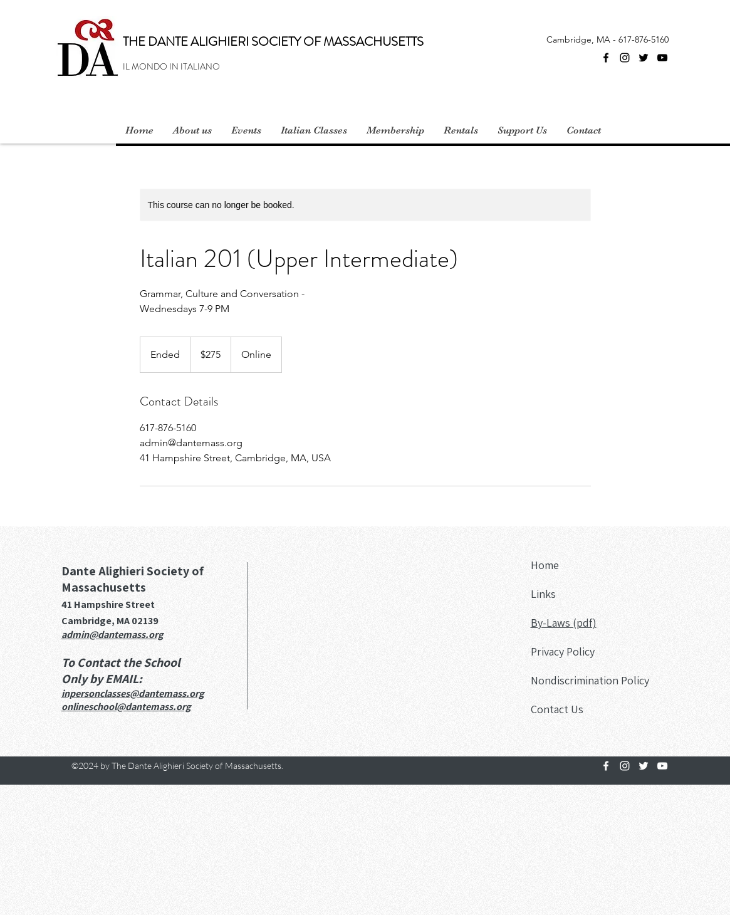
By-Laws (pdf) (564, 622)
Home (545, 565)
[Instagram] (624, 57)
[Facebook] (606, 57)
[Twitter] (643, 57)
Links (543, 594)
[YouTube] (662, 57)
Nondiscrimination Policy (590, 680)
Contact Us (557, 709)
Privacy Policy (563, 651)
